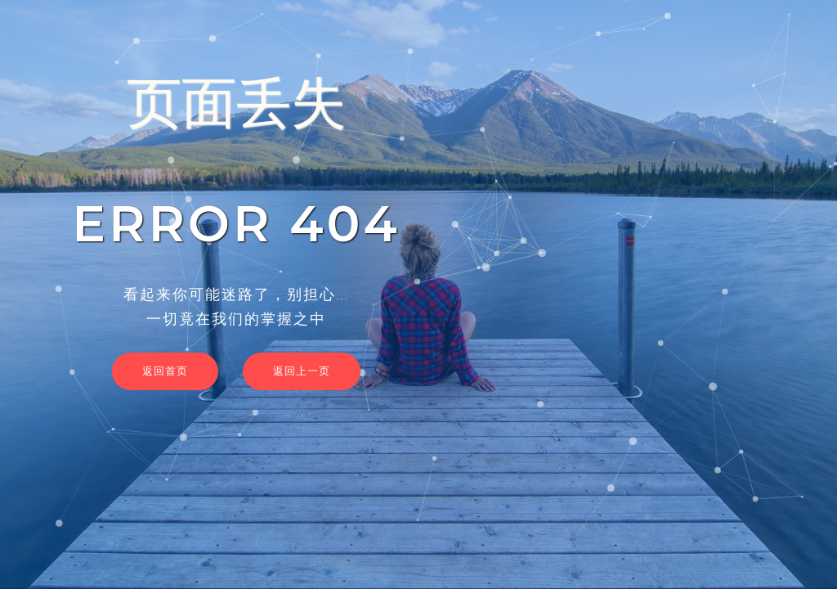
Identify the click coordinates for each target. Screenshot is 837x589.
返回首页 (165, 370)
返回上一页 (301, 370)
